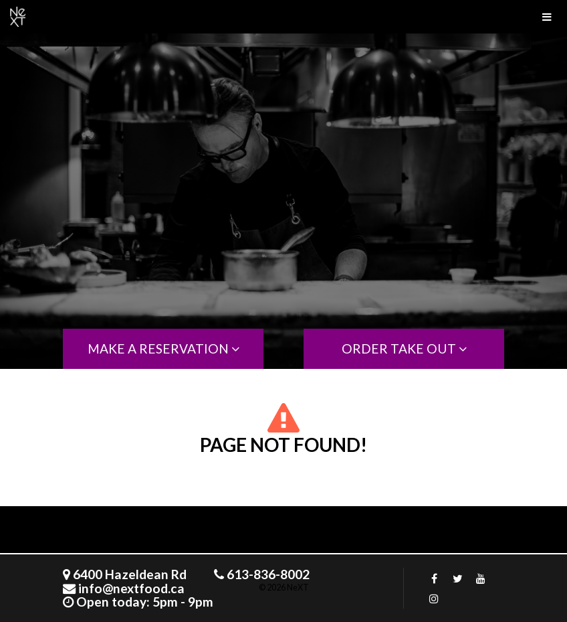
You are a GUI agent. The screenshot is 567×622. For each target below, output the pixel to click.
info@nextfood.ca (131, 588)
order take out (404, 348)
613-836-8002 (268, 574)
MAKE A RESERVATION (163, 348)
